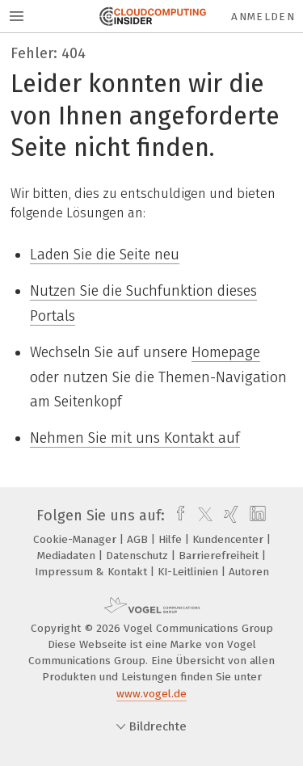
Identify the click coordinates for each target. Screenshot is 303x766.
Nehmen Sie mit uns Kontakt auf (135, 438)
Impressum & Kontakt (92, 572)
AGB (139, 539)
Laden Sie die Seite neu (104, 254)
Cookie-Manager (76, 539)
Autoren (249, 572)
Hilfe (171, 539)
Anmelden (263, 16)
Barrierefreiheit (220, 555)
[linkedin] (255, 515)
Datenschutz (138, 555)
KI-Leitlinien (189, 572)
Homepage (225, 352)
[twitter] (201, 515)
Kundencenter (229, 539)
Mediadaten (68, 555)
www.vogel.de (151, 694)
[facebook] (176, 515)
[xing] (229, 515)
